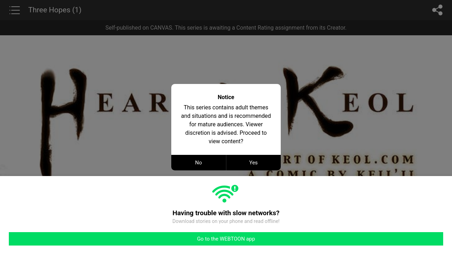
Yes (253, 162)
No (198, 162)
